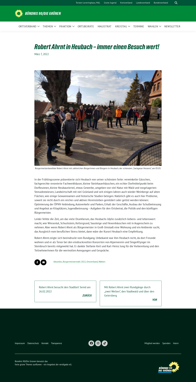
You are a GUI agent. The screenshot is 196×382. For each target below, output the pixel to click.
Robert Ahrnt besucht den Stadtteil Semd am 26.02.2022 (65, 291)
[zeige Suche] (176, 3)
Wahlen (102, 261)
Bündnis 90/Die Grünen (43, 13)
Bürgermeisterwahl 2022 (74, 261)
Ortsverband (92, 261)
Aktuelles (57, 261)
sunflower (37, 364)
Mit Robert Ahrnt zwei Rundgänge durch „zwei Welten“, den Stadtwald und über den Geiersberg (130, 293)
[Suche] (172, 3)
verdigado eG (65, 364)
